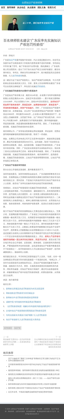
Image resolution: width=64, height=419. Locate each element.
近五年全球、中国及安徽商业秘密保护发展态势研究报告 (30, 392)
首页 (3, 7)
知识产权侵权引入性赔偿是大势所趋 (23, 319)
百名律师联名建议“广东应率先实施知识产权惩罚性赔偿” (32, 42)
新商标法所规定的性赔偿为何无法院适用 (25, 289)
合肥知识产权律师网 (32, 2)
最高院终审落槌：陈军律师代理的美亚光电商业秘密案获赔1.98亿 (34, 370)
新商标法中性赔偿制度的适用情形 (22, 297)
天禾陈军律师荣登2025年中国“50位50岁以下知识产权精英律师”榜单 (34, 365)
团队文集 (42, 7)
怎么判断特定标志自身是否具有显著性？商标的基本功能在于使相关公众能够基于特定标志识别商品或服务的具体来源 (47, 343)
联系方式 (52, 7)
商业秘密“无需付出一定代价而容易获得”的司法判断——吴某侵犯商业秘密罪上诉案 (16, 341)
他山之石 (44, 49)
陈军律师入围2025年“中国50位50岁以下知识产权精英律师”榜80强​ (34, 388)
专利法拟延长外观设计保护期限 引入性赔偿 (26, 315)
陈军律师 (11, 7)
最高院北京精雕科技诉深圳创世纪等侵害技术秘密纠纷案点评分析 (34, 374)
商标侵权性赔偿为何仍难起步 (20, 293)
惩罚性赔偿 (17, 76)
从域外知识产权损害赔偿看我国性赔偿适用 (26, 311)
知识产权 (12, 60)
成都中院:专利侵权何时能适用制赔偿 (23, 302)
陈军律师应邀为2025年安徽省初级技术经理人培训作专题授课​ (32, 384)
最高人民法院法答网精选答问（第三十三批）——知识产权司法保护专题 (34, 379)
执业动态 (21, 7)
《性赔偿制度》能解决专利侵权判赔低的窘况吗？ (29, 306)
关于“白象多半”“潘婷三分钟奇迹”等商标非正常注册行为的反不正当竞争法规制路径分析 (34, 360)
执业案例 (31, 7)
